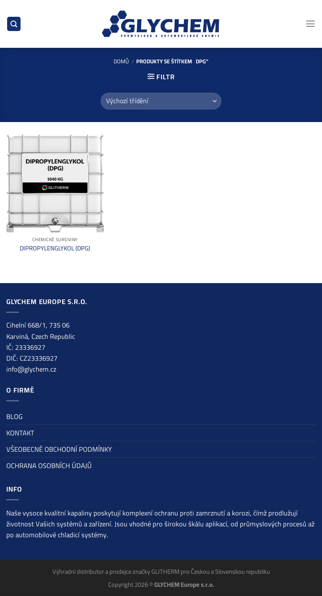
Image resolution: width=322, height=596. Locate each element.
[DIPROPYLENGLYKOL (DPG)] (55, 183)
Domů (121, 61)
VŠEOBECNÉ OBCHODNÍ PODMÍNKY (59, 449)
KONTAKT (20, 433)
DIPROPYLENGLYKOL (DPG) (55, 248)
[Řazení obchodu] (161, 101)
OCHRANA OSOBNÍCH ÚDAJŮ (49, 465)
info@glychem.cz (31, 369)
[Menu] (310, 23)
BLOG (14, 416)
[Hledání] (14, 24)
